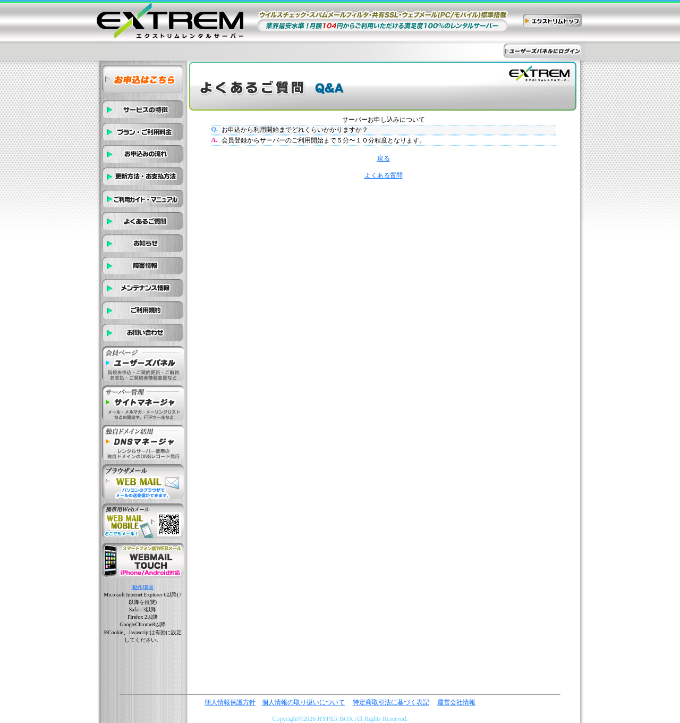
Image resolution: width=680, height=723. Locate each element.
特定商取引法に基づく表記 (391, 702)
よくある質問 (383, 175)
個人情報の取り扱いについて (303, 702)
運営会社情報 (456, 702)
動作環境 (143, 587)
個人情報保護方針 (230, 702)
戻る (383, 158)
